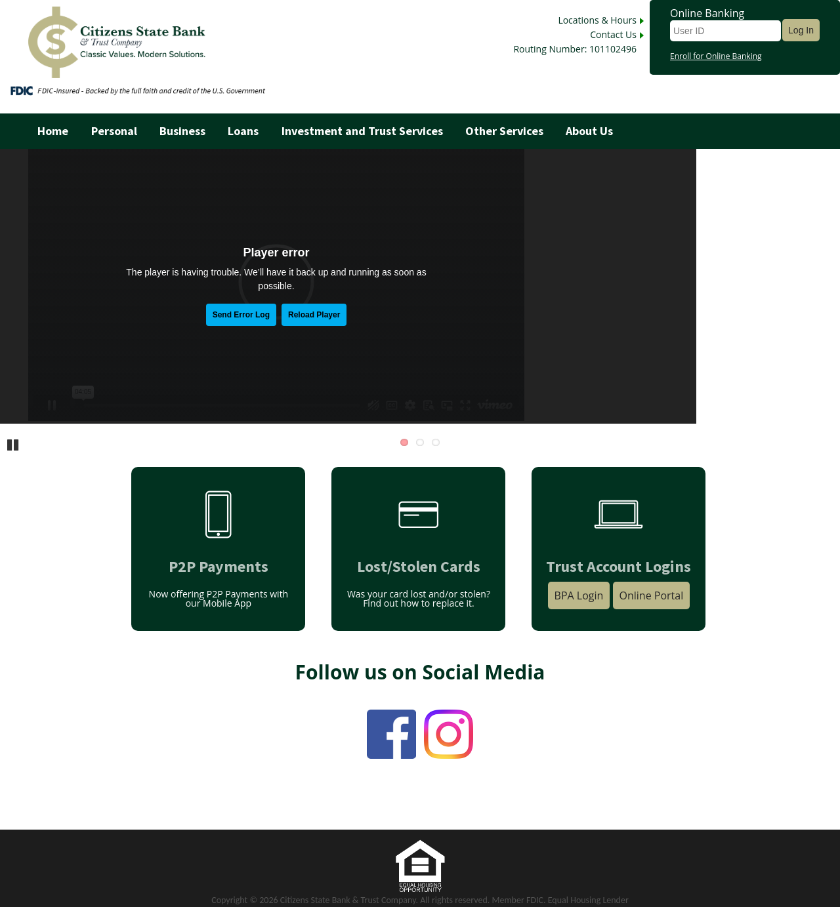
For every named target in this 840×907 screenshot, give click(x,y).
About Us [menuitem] (589, 131)
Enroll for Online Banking (716, 56)
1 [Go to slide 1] (404, 442)
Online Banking (707, 13)
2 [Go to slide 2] (420, 442)
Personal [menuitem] (114, 131)
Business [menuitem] (182, 131)
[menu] (420, 131)
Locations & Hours (597, 20)
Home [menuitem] (52, 131)
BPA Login (579, 595)
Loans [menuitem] (243, 131)
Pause (13, 444)
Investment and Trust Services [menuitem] (362, 131)
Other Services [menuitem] (504, 131)
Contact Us (613, 34)
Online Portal (652, 595)
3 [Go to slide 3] (436, 442)
